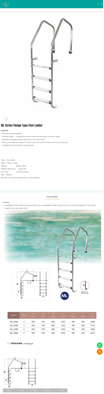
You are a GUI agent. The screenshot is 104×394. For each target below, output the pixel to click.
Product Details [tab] (52, 197)
